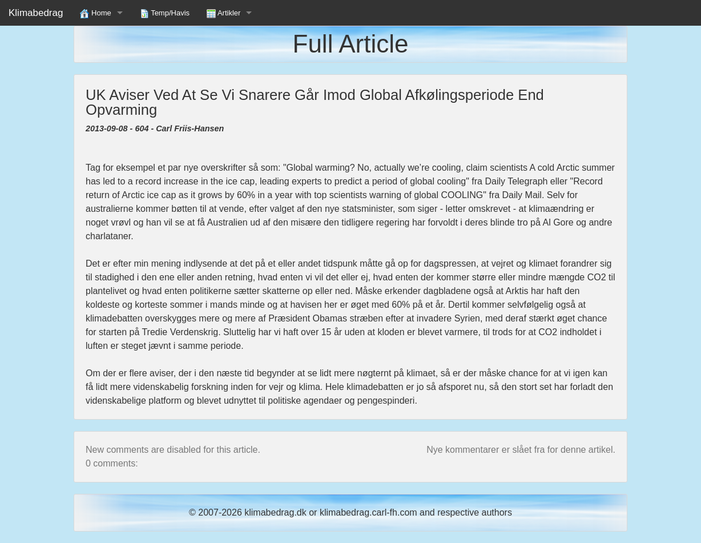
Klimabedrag (36, 12)
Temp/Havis (165, 13)
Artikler (223, 13)
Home (95, 13)
